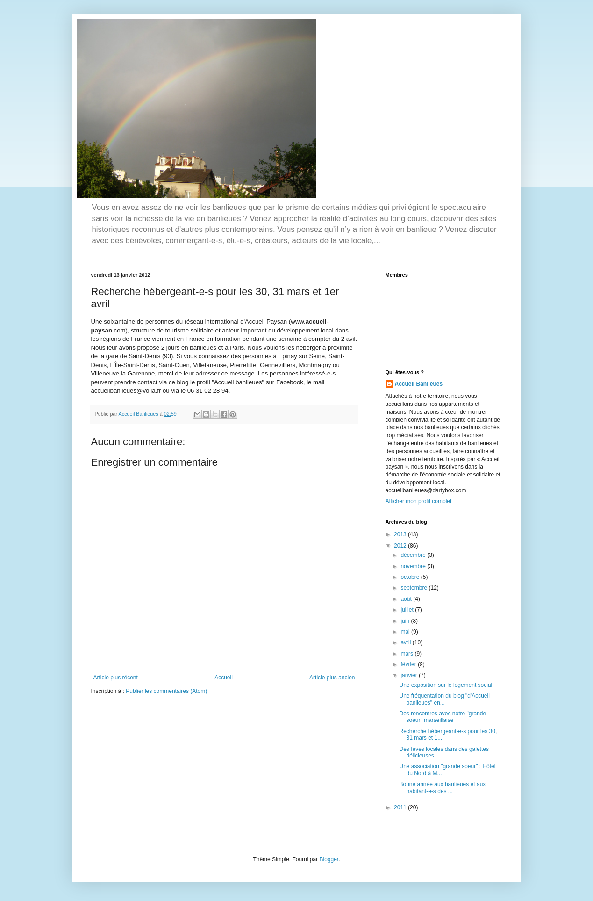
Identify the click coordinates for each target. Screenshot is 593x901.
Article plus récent (115, 677)
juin (405, 621)
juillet (407, 609)
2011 (401, 807)
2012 (401, 545)
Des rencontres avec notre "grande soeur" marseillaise (442, 716)
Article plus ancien (332, 677)
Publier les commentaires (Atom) (166, 691)
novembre (413, 566)
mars (407, 653)
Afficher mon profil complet (419, 501)
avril (406, 642)
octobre (410, 577)
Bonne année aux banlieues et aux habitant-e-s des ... (442, 787)
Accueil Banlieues (419, 384)
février (409, 664)
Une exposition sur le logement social (445, 685)
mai (405, 631)
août (406, 599)
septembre (414, 587)
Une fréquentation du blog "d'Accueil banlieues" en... (444, 699)
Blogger (329, 859)
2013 (401, 534)
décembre (413, 555)
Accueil (223, 677)
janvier (409, 675)
